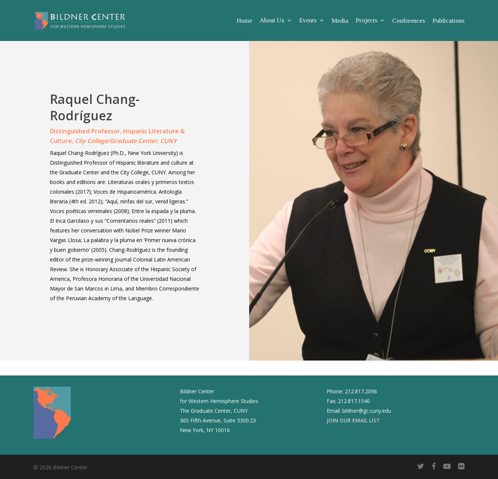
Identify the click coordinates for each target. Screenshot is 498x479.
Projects (370, 20)
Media (340, 21)
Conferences (408, 21)
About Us (275, 20)
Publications (448, 21)
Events (311, 20)
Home (244, 21)
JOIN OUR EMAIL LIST (353, 420)
